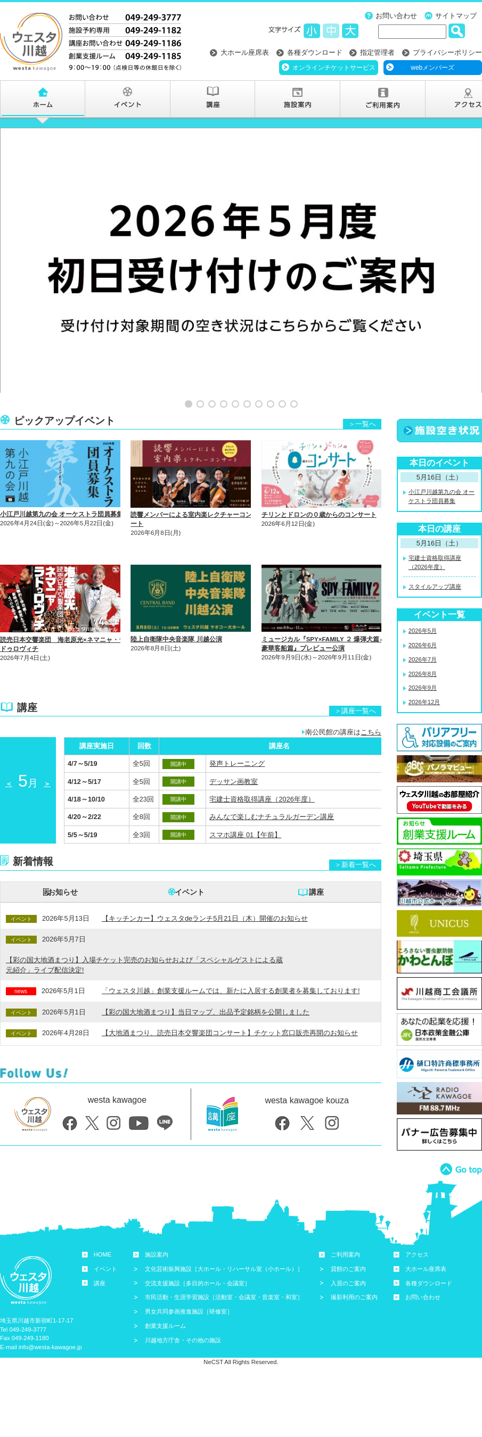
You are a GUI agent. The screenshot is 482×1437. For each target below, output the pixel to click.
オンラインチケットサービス (333, 67)
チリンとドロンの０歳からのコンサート (319, 491)
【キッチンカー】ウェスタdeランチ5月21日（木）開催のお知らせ (205, 895)
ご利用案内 (345, 1231)
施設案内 (156, 1231)
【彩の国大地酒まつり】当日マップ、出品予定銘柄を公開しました (205, 989)
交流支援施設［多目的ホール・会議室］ (197, 1260)
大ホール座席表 (244, 52)
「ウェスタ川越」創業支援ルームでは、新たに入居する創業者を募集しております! (231, 967)
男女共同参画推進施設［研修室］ (189, 1288)
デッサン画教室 (233, 758)
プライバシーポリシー (447, 52)
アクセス (417, 1231)
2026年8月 (423, 650)
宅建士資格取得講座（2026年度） (261, 776)
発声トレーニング (237, 740)
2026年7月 (423, 636)
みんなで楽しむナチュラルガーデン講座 (271, 793)
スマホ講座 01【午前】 (245, 811)
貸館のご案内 (348, 1245)
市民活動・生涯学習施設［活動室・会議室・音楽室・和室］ (224, 1273)
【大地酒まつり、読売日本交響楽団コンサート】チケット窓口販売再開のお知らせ (230, 1009)
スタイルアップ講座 (435, 563)
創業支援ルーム (165, 1302)
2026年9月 (423, 664)
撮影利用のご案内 (354, 1273)
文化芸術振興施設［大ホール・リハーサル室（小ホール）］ (224, 1245)
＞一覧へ (362, 400)
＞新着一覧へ (355, 841)
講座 (316, 868)
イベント (190, 868)
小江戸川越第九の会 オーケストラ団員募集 (61, 491)
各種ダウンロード (314, 52)
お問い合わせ (396, 16)
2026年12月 (424, 678)
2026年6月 (423, 621)
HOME (103, 1231)
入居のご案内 (348, 1260)
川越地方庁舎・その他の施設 (183, 1317)
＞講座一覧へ (355, 687)
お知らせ (63, 868)
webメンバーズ (432, 67)
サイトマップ (456, 16)
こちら (371, 709)
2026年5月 (423, 607)
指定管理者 (377, 52)
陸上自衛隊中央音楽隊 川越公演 (176, 616)
